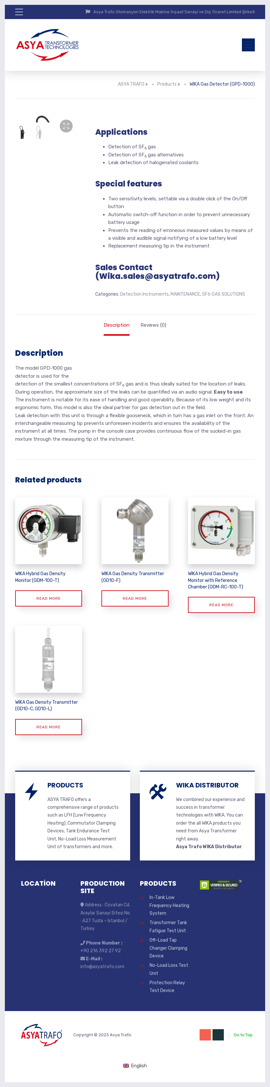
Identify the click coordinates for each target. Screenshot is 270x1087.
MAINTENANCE (185, 294)
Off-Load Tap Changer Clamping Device (168, 948)
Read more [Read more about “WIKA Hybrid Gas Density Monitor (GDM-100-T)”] (48, 598)
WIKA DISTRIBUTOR (207, 785)
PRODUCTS (65, 785)
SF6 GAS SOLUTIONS (223, 294)
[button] (66, 126)
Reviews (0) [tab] (153, 325)
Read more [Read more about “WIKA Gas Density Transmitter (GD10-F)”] (135, 598)
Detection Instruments (144, 294)
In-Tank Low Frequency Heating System (169, 905)
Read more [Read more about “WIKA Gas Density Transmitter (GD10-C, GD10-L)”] (48, 727)
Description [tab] (117, 325)
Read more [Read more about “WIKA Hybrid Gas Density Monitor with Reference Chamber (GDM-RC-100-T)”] (221, 605)
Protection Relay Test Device (167, 986)
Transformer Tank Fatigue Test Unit (168, 926)
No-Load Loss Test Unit (169, 969)
